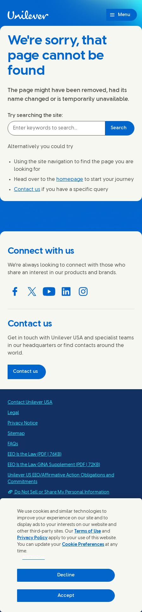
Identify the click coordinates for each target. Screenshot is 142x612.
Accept (66, 595)
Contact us (27, 189)
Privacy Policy (32, 538)
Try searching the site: (35, 115)
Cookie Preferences (83, 544)
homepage (69, 179)
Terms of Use (87, 531)
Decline (66, 575)
